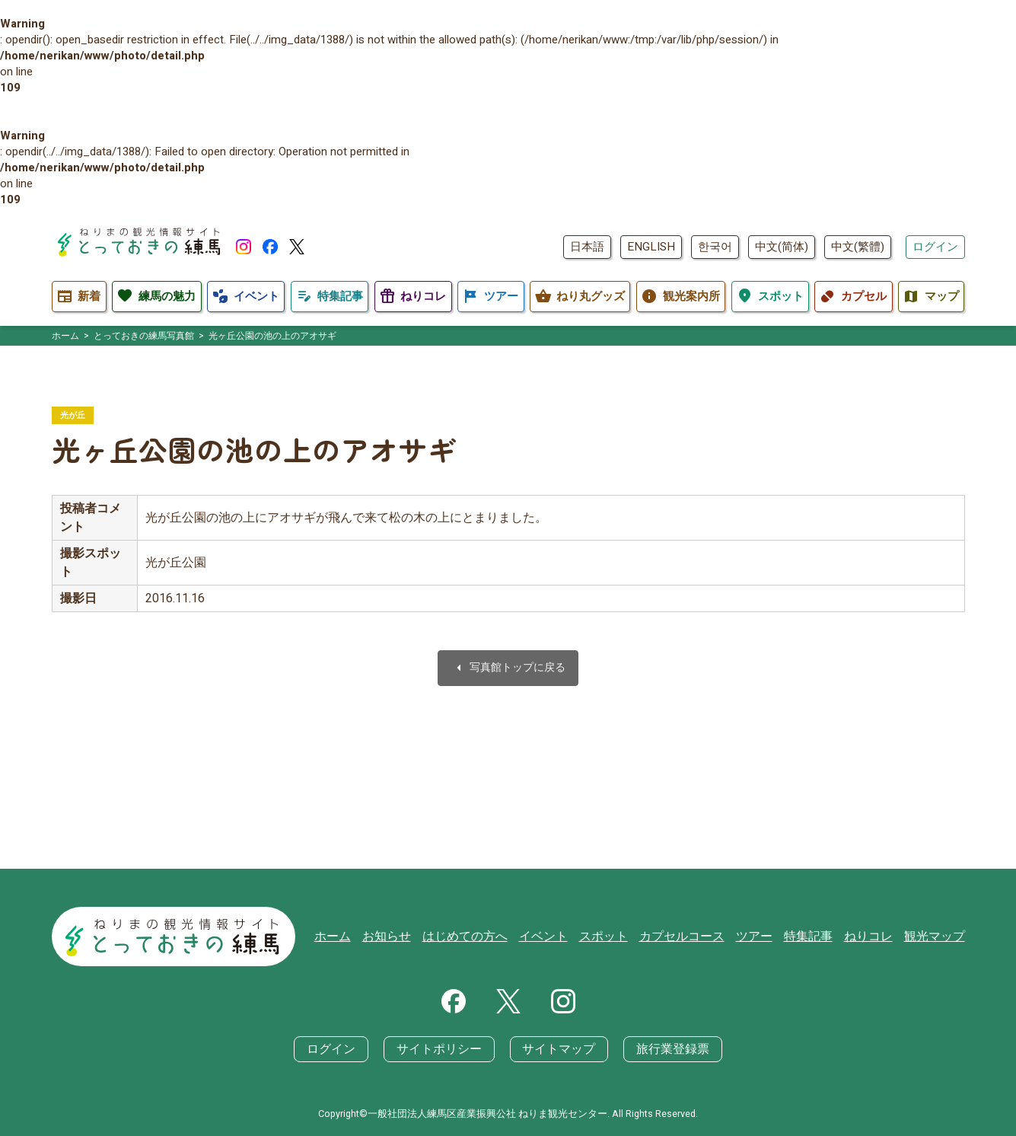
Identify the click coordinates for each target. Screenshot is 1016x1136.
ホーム (366, 938)
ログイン (935, 246)
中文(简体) (781, 246)
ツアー (765, 938)
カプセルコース (697, 938)
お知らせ (417, 938)
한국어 (715, 246)
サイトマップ (556, 1049)
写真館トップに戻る (508, 669)
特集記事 (816, 938)
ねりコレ (874, 938)
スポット (622, 938)
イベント (565, 938)
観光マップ (936, 938)
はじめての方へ (491, 938)
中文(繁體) (857, 246)
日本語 (587, 246)
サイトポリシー (443, 1049)
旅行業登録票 (664, 1049)
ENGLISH (651, 246)
